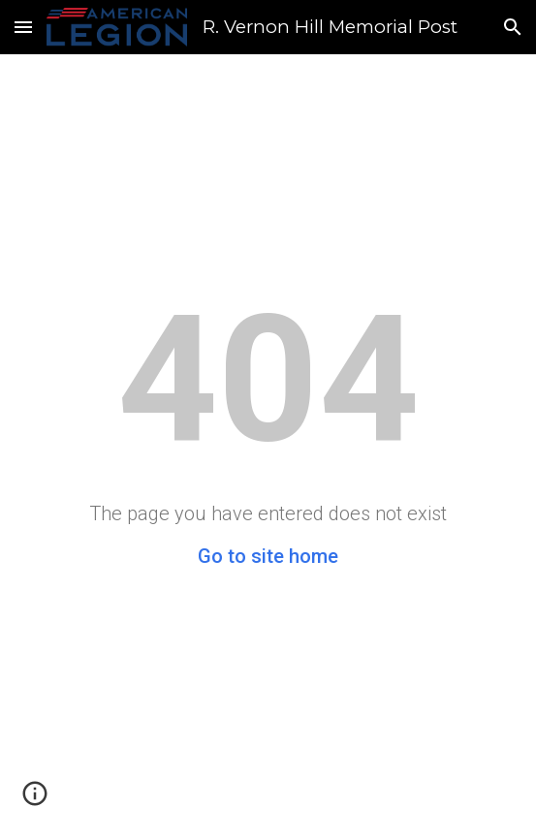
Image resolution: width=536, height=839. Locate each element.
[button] (23, 26)
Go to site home (268, 556)
